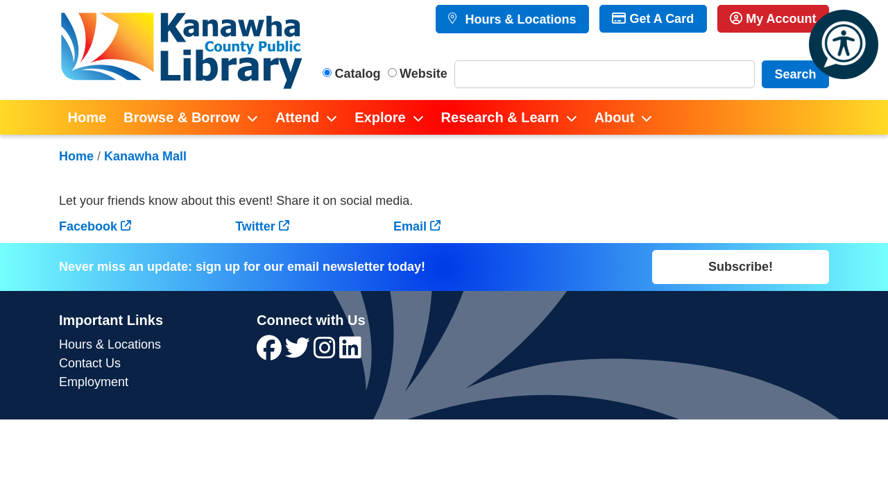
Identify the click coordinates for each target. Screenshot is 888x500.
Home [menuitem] (87, 117)
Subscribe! (740, 267)
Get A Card (653, 19)
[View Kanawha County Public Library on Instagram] (326, 353)
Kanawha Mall (145, 156)
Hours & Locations (518, 19)
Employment (93, 382)
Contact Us (90, 363)
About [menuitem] (615, 117)
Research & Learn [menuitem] (500, 117)
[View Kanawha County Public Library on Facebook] (271, 353)
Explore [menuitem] (380, 117)
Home (76, 156)
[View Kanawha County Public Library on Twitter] (299, 353)
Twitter (255, 226)
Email (410, 226)
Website (423, 74)
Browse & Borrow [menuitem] (181, 117)
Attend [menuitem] (297, 117)
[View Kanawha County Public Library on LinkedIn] (350, 353)
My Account (773, 19)
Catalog (358, 74)
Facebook (88, 226)
